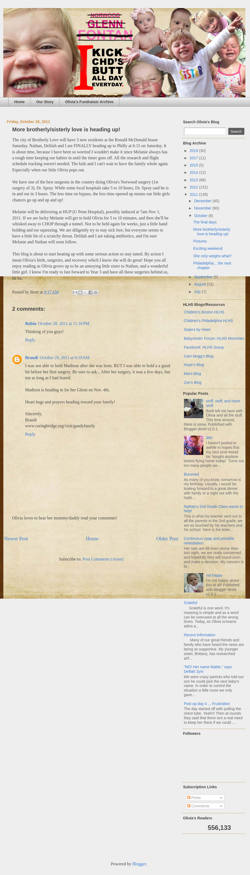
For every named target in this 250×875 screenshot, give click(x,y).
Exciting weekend (207, 248)
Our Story (45, 102)
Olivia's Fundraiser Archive (89, 102)
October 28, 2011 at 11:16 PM (63, 323)
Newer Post (16, 538)
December (203, 201)
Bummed (191, 474)
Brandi (31, 357)
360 (209, 438)
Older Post (167, 538)
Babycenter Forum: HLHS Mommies (214, 338)
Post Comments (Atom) (102, 559)
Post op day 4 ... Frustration (207, 704)
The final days (204, 222)
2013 (194, 180)
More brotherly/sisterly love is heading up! (211, 231)
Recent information (200, 635)
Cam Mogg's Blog (198, 356)
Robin (31, 323)
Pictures (200, 241)
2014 (194, 172)
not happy (214, 575)
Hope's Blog (194, 365)
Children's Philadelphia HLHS (208, 321)
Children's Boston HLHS (204, 312)
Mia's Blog (192, 373)
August (200, 284)
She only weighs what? (212, 256)
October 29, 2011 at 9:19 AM (65, 357)
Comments (198, 806)
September (203, 277)
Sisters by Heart (197, 329)
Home (19, 102)
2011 (194, 194)
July (198, 292)
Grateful (190, 603)
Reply (30, 340)
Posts (194, 798)
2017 (194, 158)
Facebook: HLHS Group (204, 347)
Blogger (139, 864)
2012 (194, 187)
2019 (194, 151)
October (201, 216)
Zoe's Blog (193, 382)
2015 (194, 165)
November (203, 208)
